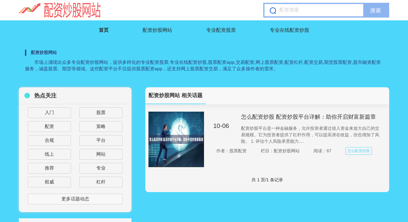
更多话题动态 (75, 198)
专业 (101, 168)
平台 (101, 140)
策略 (101, 126)
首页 (104, 30)
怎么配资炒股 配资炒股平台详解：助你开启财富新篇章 (308, 117)
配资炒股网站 (157, 30)
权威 (49, 181)
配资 (49, 126)
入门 (49, 112)
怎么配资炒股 (359, 151)
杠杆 (101, 181)
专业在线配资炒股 (289, 30)
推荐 (49, 168)
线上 (49, 154)
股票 (101, 112)
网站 (101, 154)
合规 (49, 140)
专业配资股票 (221, 30)
